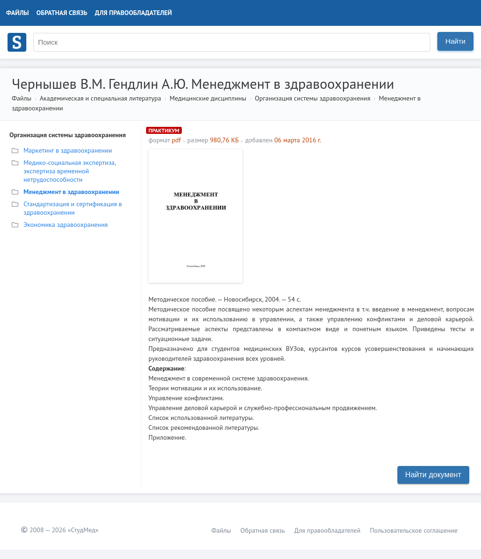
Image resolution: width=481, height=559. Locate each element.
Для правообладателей (133, 12)
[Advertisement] (360, 215)
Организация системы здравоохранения (312, 98)
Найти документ (433, 475)
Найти (455, 41)
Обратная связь (62, 12)
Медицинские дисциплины (208, 98)
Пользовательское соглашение (414, 530)
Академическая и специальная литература (100, 98)
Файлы (17, 12)
